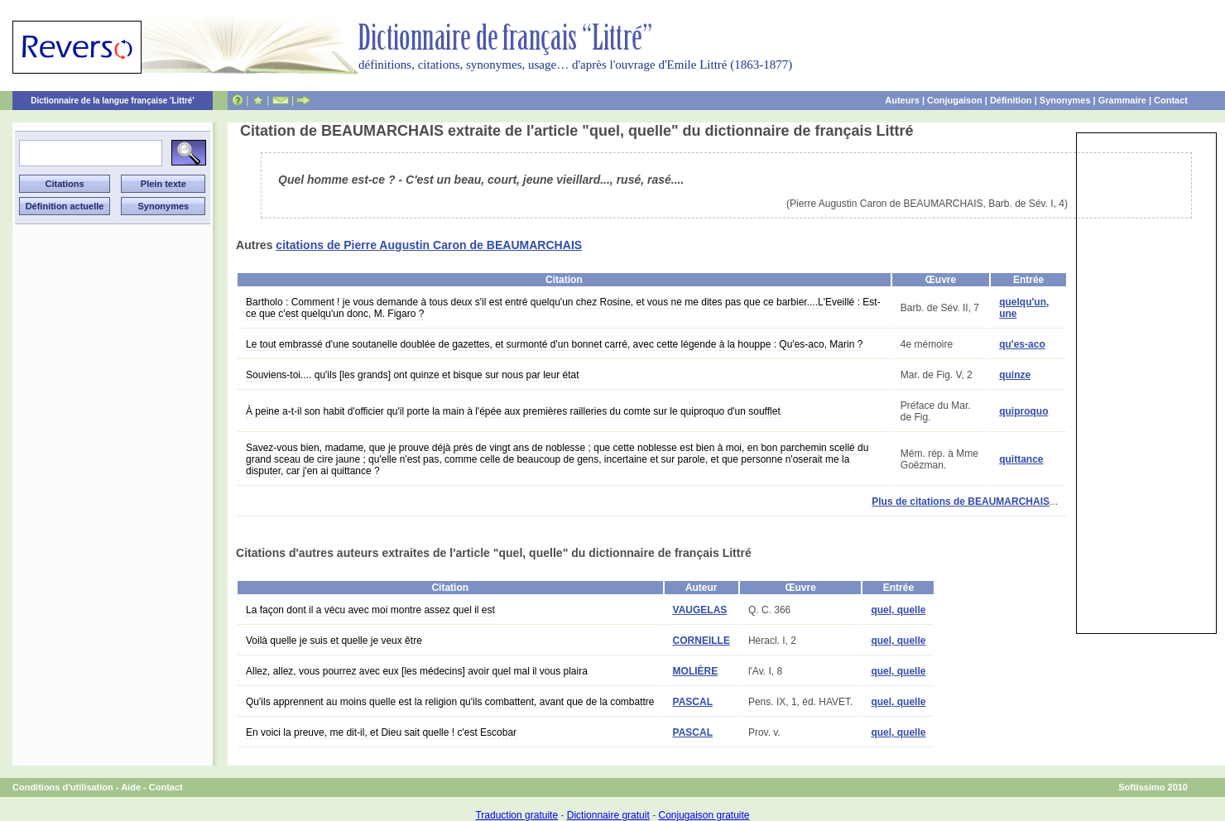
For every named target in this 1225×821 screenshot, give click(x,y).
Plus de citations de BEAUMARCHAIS (961, 501)
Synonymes (1065, 100)
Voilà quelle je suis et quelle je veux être (334, 640)
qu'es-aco (1022, 344)
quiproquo (1023, 411)
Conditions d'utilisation (62, 787)
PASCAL (693, 702)
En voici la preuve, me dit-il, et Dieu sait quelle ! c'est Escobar (381, 732)
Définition (1011, 100)
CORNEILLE (701, 640)
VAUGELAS (700, 610)
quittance (1021, 459)
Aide (131, 787)
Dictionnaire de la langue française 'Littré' (113, 100)
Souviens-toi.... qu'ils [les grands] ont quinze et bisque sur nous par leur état (412, 375)
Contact (1171, 100)
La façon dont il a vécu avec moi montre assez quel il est (370, 610)
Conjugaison (954, 100)
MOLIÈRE (695, 671)
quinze (1014, 375)
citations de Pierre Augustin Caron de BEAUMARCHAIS (429, 245)
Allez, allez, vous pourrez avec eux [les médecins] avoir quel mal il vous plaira (417, 671)
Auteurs (902, 100)
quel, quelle (898, 610)
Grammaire (1122, 100)
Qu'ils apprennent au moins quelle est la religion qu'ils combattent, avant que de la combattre (450, 702)
